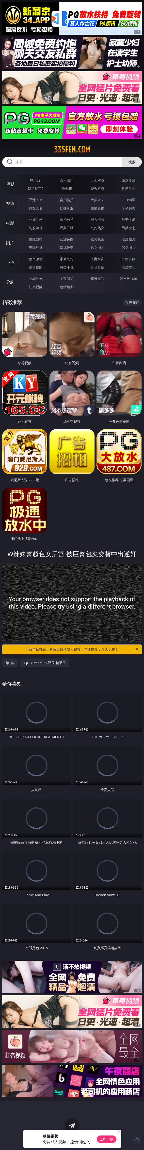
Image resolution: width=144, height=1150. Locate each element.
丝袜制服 (67, 208)
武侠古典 (128, 258)
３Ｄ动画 (128, 199)
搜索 (131, 162)
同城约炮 (36, 278)
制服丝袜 (36, 227)
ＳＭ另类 (128, 208)
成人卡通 (97, 219)
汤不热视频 (128, 278)
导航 (10, 282)
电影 (10, 223)
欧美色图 (97, 239)
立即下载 (106, 1139)
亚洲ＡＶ (36, 199)
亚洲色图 (67, 239)
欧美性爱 (128, 219)
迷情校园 (36, 267)
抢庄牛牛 (128, 188)
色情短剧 (67, 286)
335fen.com (72, 149)
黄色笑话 (97, 267)
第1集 (10, 662)
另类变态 (128, 227)
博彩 (10, 183)
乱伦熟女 (97, 227)
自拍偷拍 (67, 199)
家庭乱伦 (67, 258)
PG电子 (35, 180)
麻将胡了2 (36, 188)
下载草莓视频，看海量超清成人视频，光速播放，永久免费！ (82, 649)
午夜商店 (67, 278)
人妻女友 (97, 258)
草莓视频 (97, 278)
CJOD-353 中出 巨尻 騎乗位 (45, 662)
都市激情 (36, 258)
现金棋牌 (97, 188)
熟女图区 (97, 247)
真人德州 (67, 180)
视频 (10, 203)
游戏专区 (128, 180)
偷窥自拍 (36, 239)
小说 (10, 262)
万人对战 (97, 180)
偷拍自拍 (67, 219)
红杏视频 (36, 286)
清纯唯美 (67, 247)
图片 (10, 242)
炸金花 (67, 188)
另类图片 (128, 247)
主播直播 (97, 208)
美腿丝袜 (36, 247)
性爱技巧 (128, 267)
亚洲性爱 (36, 219)
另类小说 (67, 267)
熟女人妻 (36, 208)
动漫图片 (128, 239)
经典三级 (67, 227)
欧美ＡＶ (97, 199)
